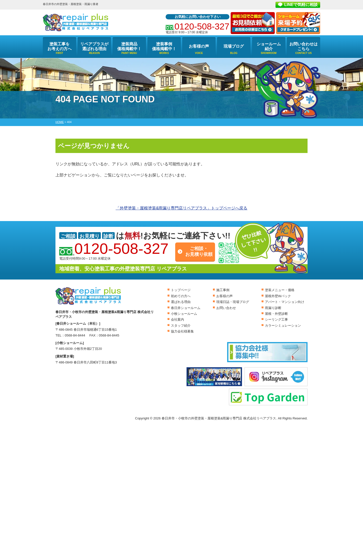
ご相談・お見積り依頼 (199, 251)
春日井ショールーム (185, 308)
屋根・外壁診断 (276, 314)
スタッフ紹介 (181, 325)
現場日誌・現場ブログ (232, 302)
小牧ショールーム (184, 314)
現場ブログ (234, 46)
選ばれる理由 (181, 302)
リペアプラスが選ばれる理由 (94, 46)
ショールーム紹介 (269, 46)
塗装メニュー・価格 (279, 290)
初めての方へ (181, 296)
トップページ (181, 290)
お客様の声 (199, 46)
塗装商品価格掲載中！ (129, 46)
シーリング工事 (276, 319)
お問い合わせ (226, 308)
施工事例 (222, 290)
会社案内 (177, 319)
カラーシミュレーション (283, 325)
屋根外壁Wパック (278, 296)
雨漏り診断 (273, 308)
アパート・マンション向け (284, 302)
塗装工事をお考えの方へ (59, 46)
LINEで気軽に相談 (301, 5)
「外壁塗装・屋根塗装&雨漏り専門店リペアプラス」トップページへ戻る (182, 208)
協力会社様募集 (182, 331)
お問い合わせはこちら (303, 46)
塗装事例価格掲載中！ (164, 46)
